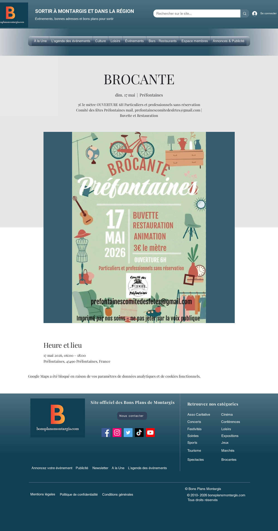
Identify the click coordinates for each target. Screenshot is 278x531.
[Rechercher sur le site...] (193, 13)
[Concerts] (198, 421)
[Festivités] (198, 428)
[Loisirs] (232, 428)
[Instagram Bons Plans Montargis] (117, 432)
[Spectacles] (198, 459)
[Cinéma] (231, 414)
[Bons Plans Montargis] (150, 432)
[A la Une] (120, 467)
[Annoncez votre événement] (52, 467)
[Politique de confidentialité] (78, 494)
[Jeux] (232, 442)
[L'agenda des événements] (149, 467)
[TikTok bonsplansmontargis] (139, 432)
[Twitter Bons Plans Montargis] (128, 432)
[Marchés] (232, 450)
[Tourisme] (198, 450)
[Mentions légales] (43, 494)
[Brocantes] (232, 459)
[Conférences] (234, 421)
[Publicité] (83, 467)
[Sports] (198, 442)
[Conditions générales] (117, 494)
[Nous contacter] (132, 416)
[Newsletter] (100, 467)
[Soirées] (198, 435)
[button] (100, 41)
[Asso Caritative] (200, 414)
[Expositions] (232, 435)
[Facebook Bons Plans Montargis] (106, 432)
